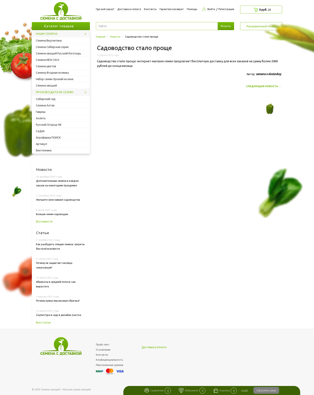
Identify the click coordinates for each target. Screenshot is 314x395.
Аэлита (40, 118)
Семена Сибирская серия (52, 47)
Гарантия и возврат (172, 9)
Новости (44, 169)
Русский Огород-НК (48, 124)
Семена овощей (46, 85)
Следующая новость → (263, 86)
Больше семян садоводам (52, 214)
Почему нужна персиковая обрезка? (58, 300)
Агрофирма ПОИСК (48, 137)
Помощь (192, 9)
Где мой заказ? (105, 9)
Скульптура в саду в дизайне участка (58, 314)
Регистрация (226, 9)
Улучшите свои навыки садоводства (58, 199)
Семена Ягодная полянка (52, 72)
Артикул (41, 144)
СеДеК (40, 131)
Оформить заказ (266, 390)
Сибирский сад (45, 99)
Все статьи (43, 322)
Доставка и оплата (129, 9)
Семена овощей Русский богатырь (58, 53)
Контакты (150, 9)
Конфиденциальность (109, 359)
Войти (211, 9)
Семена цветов (46, 66)
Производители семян (54, 92)
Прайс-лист (103, 344)
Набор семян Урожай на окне (54, 79)
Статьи (42, 233)
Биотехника (43, 150)
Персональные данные (109, 364)
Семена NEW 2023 (47, 59)
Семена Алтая (45, 105)
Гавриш (40, 111)
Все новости (44, 221)
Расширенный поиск (261, 26)
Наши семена (47, 33)
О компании (103, 349)
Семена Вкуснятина (49, 40)
